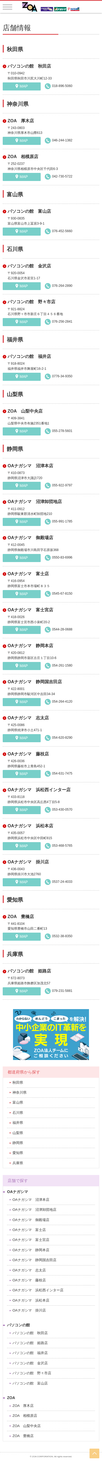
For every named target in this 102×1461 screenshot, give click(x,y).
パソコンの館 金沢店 (29, 266)
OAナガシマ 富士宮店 (30, 610)
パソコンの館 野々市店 (31, 301)
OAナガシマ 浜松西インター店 (39, 789)
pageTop (94, 1453)
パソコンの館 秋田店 (29, 66)
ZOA (11, 1398)
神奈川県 (19, 1092)
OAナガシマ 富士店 (28, 573)
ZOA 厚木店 (21, 120)
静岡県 (17, 1143)
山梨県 (17, 1133)
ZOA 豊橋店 (21, 916)
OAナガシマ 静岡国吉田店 (35, 681)
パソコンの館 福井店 (29, 356)
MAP (24, 86)
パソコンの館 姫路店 (29, 971)
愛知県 (17, 1153)
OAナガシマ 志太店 (28, 718)
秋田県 (17, 1082)
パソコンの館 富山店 (29, 211)
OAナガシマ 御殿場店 (30, 537)
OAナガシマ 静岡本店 (30, 645)
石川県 (17, 1113)
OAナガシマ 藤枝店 (28, 754)
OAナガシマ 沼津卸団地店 (35, 501)
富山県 (17, 1102)
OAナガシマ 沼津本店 (30, 465)
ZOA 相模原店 (23, 156)
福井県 (17, 1123)
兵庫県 (17, 1163)
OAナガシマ (17, 1192)
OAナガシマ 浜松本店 (30, 826)
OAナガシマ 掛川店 (28, 862)
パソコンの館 (18, 1325)
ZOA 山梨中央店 (25, 411)
